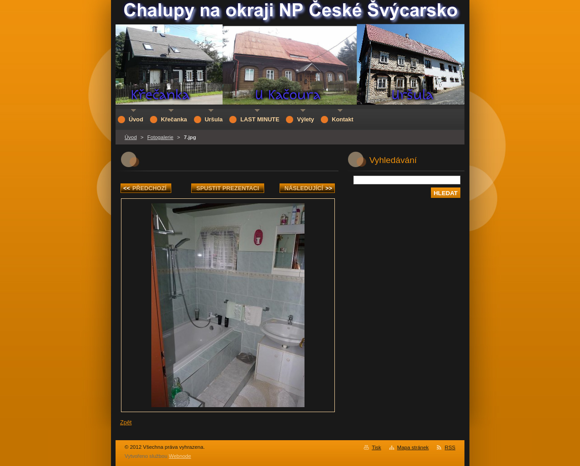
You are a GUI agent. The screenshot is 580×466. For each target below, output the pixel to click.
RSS (450, 447)
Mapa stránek (413, 447)
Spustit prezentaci (227, 188)
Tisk (376, 447)
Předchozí (144, 188)
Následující (308, 188)
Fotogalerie (160, 137)
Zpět (126, 422)
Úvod (131, 137)
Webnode (180, 456)
